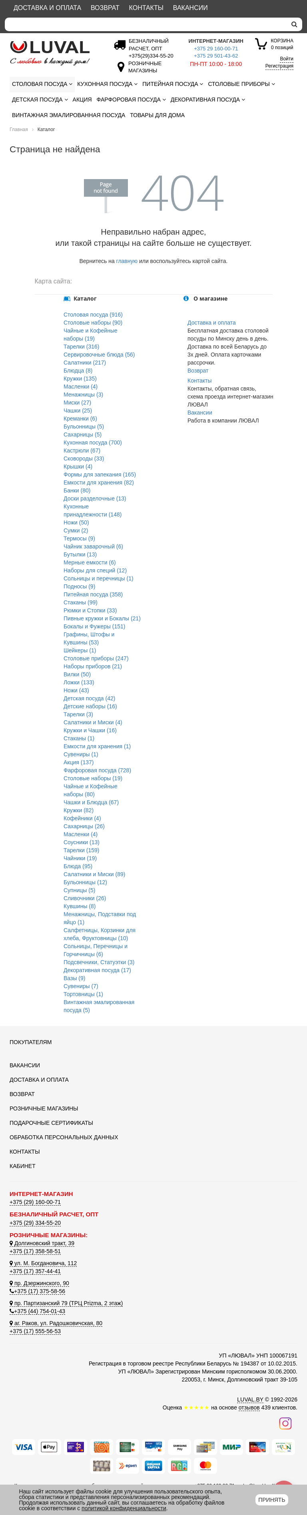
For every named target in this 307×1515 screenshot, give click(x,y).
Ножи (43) (76, 690)
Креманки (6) (80, 418)
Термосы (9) (79, 538)
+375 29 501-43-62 (216, 56)
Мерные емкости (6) (90, 562)
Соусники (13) (82, 842)
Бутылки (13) (80, 554)
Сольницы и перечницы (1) (99, 578)
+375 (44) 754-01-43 (37, 1311)
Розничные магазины (44, 1108)
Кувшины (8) (80, 906)
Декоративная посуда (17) (97, 970)
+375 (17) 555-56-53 (35, 1331)
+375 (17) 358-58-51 (35, 1251)
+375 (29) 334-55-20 (35, 1223)
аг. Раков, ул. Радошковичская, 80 (56, 1323)
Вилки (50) (77, 674)
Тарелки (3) (78, 714)
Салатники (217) (85, 362)
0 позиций (282, 44)
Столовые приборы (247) (96, 658)
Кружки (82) (79, 810)
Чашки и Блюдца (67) (91, 802)
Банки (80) (77, 490)
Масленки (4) (81, 386)
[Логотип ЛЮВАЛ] (54, 53)
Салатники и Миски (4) (93, 722)
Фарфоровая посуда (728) (97, 770)
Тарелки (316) (82, 346)
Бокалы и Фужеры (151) (94, 626)
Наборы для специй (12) (95, 570)
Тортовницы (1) (83, 994)
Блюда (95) (78, 866)
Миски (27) (77, 402)
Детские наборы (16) (90, 706)
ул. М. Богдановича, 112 (43, 1263)
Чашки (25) (78, 410)
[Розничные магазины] (142, 71)
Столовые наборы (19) (93, 778)
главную (127, 261)
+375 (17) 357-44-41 (35, 1271)
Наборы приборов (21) (93, 666)
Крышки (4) (78, 466)
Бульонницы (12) (85, 882)
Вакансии (190, 7)
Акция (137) (79, 762)
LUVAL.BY (250, 1399)
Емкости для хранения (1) (97, 746)
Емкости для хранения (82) (99, 482)
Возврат (105, 7)
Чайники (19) (80, 858)
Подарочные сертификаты (51, 1123)
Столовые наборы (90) (93, 322)
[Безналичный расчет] (149, 56)
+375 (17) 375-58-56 (37, 1291)
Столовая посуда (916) (93, 314)
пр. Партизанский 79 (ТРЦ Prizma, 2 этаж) (66, 1303)
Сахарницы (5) (83, 434)
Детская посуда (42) (89, 698)
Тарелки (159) (82, 850)
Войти (286, 59)
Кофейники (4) (82, 818)
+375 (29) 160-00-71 (35, 1202)
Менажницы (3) (83, 394)
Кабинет (23, 1166)
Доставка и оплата (47, 7)
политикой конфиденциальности (124, 1508)
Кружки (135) (80, 378)
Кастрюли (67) (82, 450)
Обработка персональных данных (64, 1137)
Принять (271, 1500)
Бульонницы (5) (84, 426)
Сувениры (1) (81, 754)
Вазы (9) (74, 978)
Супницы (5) (79, 890)
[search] (294, 24)
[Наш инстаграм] (285, 1423)
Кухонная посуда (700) (93, 442)
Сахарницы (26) (84, 826)
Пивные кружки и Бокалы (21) (102, 618)
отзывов (249, 1407)
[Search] (146, 24)
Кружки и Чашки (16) (90, 730)
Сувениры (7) (81, 986)
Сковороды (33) (84, 458)
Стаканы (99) (81, 602)
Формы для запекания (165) (100, 474)
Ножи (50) (76, 522)
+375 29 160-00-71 (216, 49)
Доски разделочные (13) (95, 498)
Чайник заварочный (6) (93, 546)
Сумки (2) (76, 530)
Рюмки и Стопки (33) (90, 610)
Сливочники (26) (85, 898)
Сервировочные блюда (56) (99, 354)
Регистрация (279, 66)
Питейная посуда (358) (93, 594)
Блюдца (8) (78, 370)
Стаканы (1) (79, 738)
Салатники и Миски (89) (94, 874)
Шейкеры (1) (80, 650)
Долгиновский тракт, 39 (42, 1243)
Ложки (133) (79, 682)
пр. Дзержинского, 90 (39, 1283)
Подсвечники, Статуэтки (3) (99, 962)
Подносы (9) (79, 586)
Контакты (146, 7)
